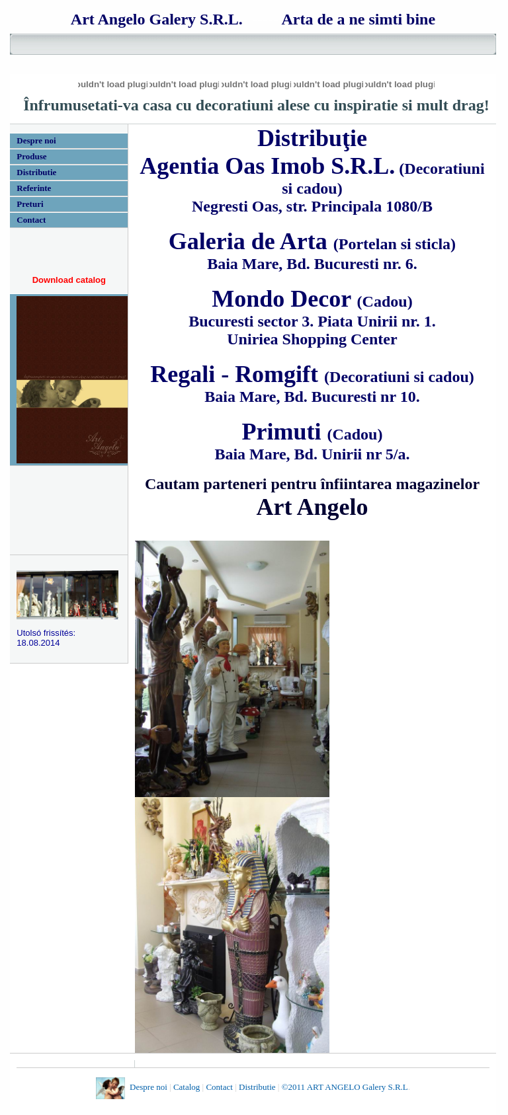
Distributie (257, 1088)
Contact (219, 1088)
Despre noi (149, 1088)
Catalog (186, 1088)
